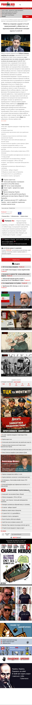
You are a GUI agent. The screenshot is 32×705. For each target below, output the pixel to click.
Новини (7, 19)
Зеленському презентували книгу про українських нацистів (16, 442)
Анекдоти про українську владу (10, 640)
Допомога (29, 0)
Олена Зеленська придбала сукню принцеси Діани (16, 143)
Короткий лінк (5, 208)
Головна (3, 19)
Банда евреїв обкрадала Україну (9, 13)
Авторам (18, 0)
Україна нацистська (8, 130)
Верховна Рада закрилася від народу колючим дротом (15, 525)
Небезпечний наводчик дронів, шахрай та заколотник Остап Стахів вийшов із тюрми (13, 279)
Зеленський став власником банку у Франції (14, 158)
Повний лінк (12, 208)
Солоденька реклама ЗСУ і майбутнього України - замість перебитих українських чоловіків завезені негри (13, 202)
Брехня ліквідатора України (12, 192)
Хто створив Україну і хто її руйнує (12, 283)
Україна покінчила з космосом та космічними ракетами (16, 477)
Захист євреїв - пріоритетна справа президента (12, 10)
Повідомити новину (26, 8)
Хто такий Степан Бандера (8, 15)
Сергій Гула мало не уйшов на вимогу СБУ (12, 522)
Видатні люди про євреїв (8, 641)
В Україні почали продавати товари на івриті (13, 528)
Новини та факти (24, 216)
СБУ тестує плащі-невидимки (12, 186)
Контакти (23, 0)
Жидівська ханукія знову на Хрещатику (13, 172)
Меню (27, 16)
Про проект (13, 0)
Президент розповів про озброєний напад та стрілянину (16, 504)
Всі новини (3, 531)
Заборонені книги (15, 216)
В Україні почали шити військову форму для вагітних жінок (16, 449)
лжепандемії (20, 103)
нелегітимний (17, 382)
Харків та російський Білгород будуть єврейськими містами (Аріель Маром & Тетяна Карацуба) (14, 196)
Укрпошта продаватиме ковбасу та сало (13, 145)
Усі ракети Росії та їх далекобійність (12, 174)
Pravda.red (3, 211)
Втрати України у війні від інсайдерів (11, 519)
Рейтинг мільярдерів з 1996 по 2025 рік (13, 160)
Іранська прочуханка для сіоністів (9, 12)
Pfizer (21, 117)
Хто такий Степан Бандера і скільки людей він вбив (16, 269)
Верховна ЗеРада (5, 216)
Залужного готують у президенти (11, 175)
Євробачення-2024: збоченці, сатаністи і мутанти (15, 286)
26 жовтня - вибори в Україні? (10, 170)
